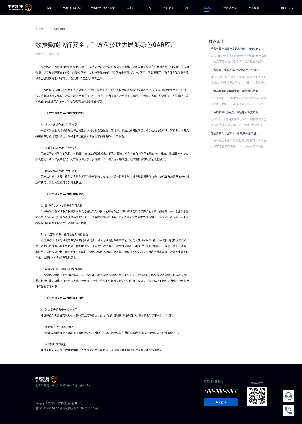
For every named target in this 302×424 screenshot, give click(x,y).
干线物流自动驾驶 (71, 7)
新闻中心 (41, 29)
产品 (149, 7)
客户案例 (168, 7)
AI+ (187, 7)
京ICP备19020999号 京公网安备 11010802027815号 (66, 408)
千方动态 (206, 7)
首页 (49, 7)
